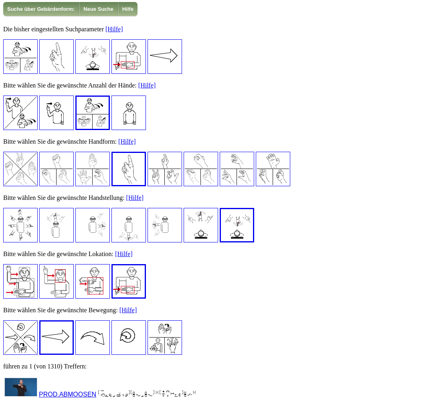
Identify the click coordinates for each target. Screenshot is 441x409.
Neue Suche (98, 9)
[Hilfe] (114, 29)
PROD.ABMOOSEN (67, 394)
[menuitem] (41, 9)
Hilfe (128, 9)
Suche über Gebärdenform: (41, 9)
